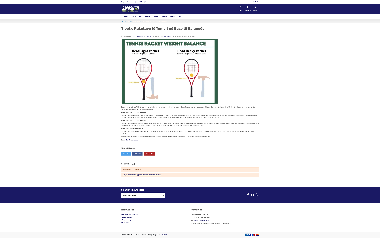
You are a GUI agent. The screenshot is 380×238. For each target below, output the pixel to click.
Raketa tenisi (140, 36)
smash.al (135, 140)
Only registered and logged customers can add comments (142, 175)
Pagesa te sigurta (128, 220)
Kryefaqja (148, 1)
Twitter (126, 153)
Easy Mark (164, 235)
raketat (127, 140)
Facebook (137, 153)
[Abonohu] (163, 195)
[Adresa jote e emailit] (141, 195)
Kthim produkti (127, 217)
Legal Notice (140, 1)
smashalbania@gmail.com (202, 221)
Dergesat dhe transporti (128, 1)
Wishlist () (255, 1)
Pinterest (149, 153)
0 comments (167, 36)
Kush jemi (125, 223)
